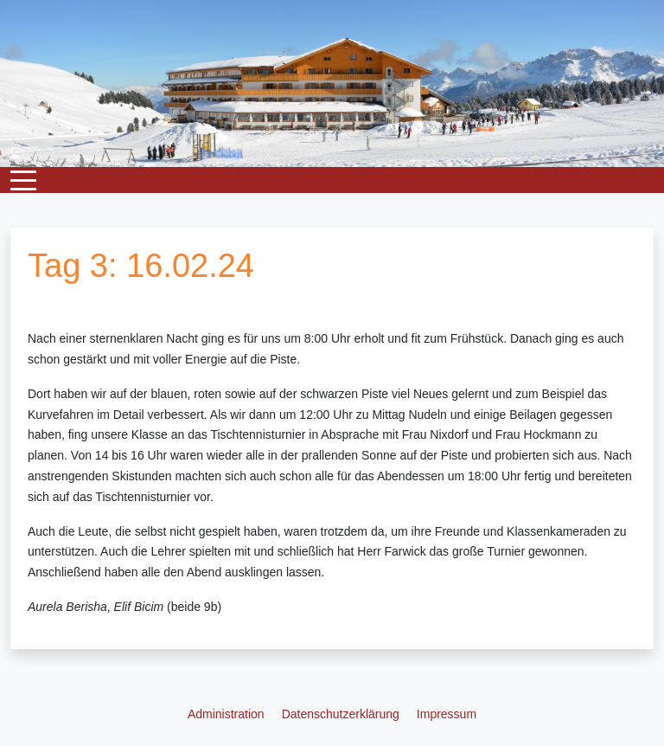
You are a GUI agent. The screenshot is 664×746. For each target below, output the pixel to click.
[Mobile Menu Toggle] (23, 180)
